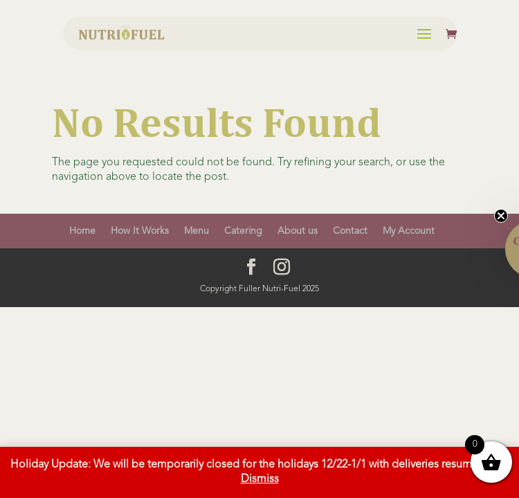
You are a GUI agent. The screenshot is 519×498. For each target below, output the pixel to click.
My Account (409, 231)
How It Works (140, 231)
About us (297, 231)
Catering (243, 231)
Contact (350, 231)
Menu (196, 231)
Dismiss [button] (260, 479)
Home (82, 231)
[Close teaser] (501, 216)
